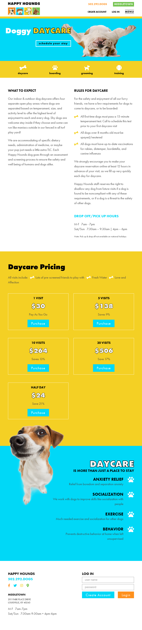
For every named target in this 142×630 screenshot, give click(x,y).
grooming (87, 70)
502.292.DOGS (97, 4)
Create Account (97, 11)
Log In (116, 11)
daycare (23, 70)
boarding (55, 70)
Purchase (38, 323)
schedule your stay (53, 43)
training (119, 70)
